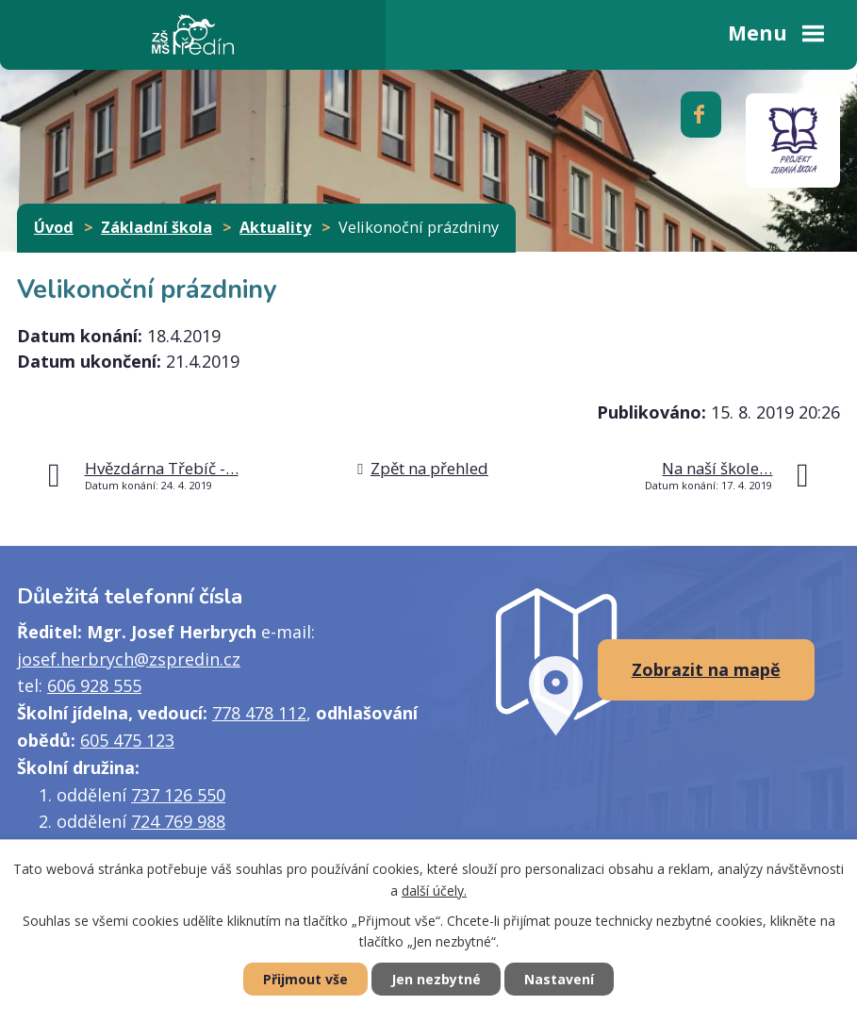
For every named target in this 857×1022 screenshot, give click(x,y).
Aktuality (275, 227)
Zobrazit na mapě (706, 669)
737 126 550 (178, 794)
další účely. (434, 890)
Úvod (54, 227)
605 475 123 (127, 740)
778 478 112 (259, 712)
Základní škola (156, 227)
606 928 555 (94, 685)
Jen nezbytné (436, 979)
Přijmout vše (305, 979)
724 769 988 (178, 821)
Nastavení (559, 979)
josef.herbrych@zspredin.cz (128, 659)
